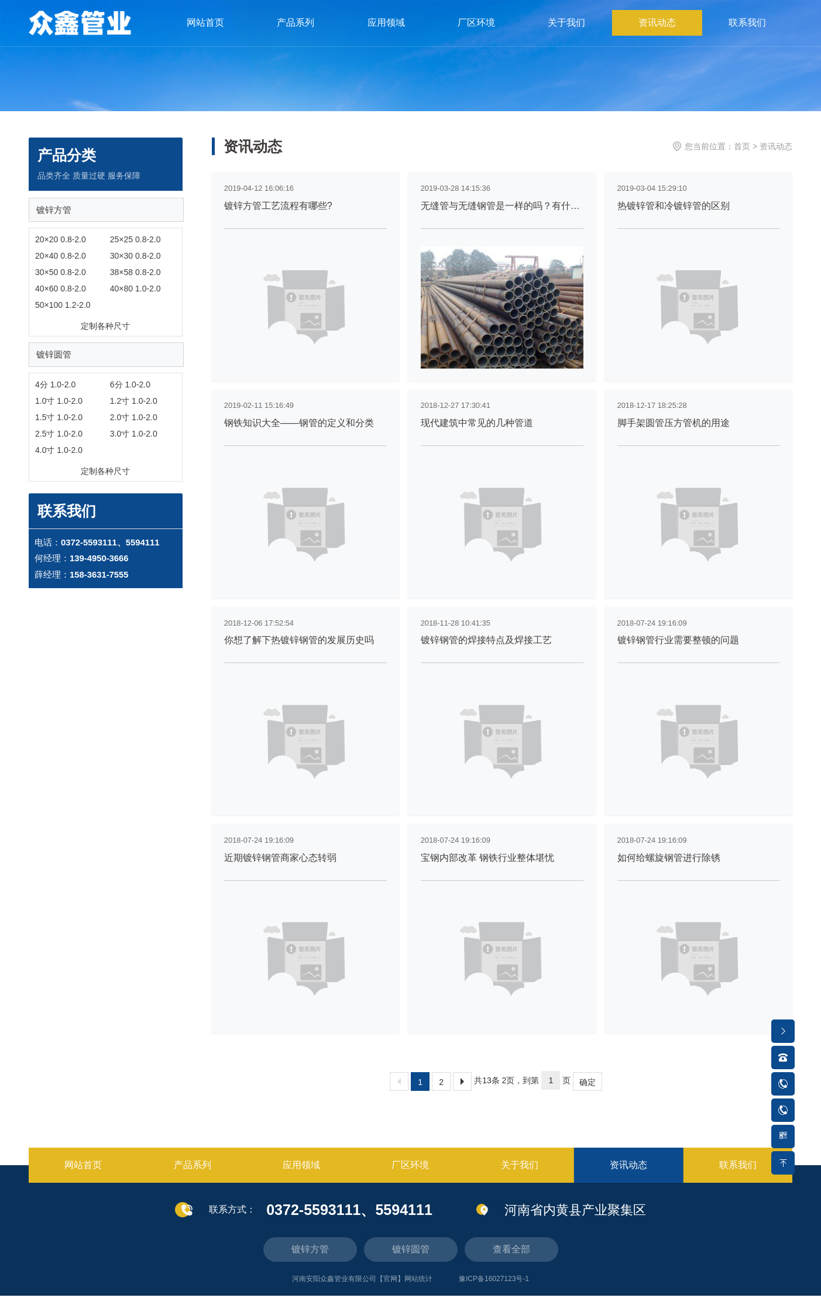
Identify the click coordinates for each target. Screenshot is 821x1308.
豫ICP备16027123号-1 (494, 1291)
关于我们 (567, 35)
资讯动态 (657, 35)
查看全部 (511, 1261)
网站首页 (208, 35)
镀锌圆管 (55, 361)
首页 (742, 146)
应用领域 (388, 35)
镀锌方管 (55, 213)
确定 (587, 1094)
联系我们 (747, 35)
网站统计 (418, 1291)
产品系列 (298, 35)
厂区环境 (478, 35)
